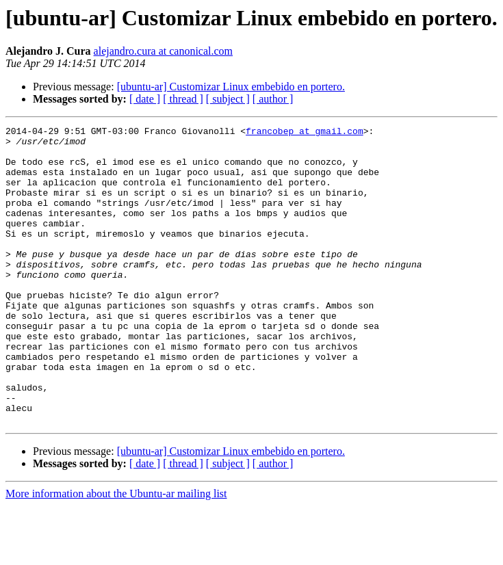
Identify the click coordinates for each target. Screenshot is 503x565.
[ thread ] (183, 99)
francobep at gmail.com (304, 133)
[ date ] (144, 99)
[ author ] (273, 99)
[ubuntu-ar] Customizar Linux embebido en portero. (231, 86)
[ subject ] (228, 99)
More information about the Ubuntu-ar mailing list (116, 553)
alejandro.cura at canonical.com (163, 51)
